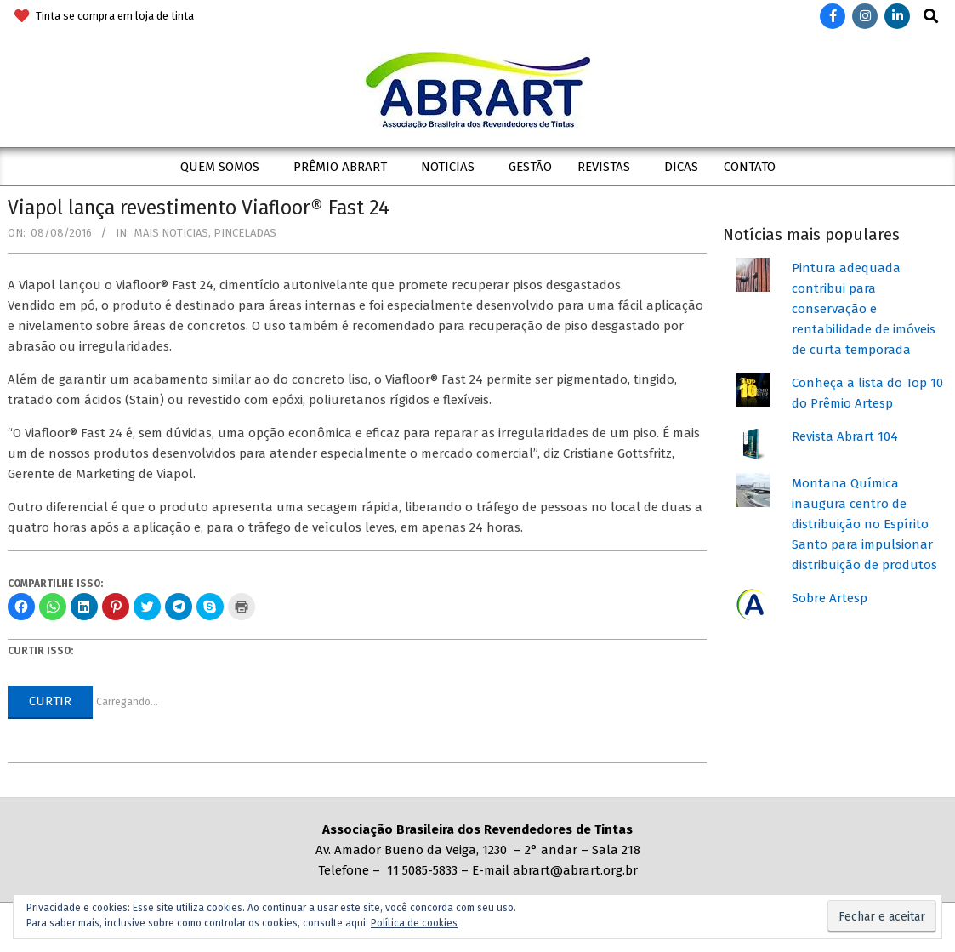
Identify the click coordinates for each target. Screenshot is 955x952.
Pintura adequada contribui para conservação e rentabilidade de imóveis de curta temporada (863, 308)
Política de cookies (414, 923)
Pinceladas (244, 232)
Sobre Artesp (829, 598)
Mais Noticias (171, 232)
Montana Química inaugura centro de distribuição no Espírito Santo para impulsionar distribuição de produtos (864, 524)
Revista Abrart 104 (845, 436)
